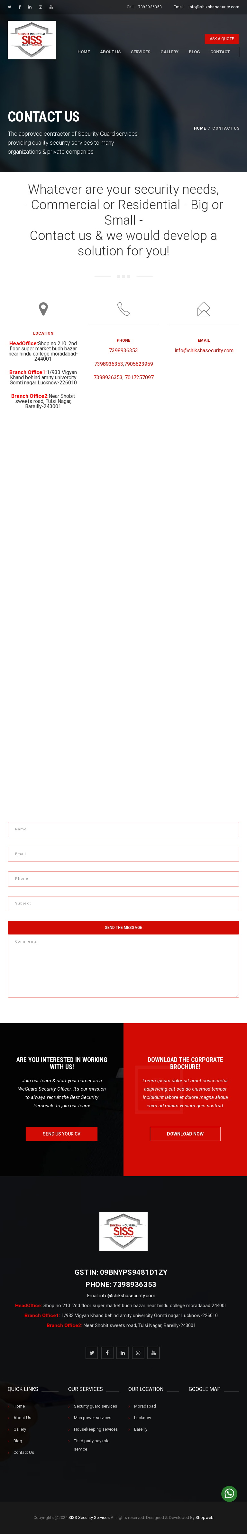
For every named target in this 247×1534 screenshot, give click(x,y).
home (200, 128)
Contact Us (24, 1452)
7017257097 (139, 377)
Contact (220, 51)
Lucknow (142, 1418)
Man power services (92, 1418)
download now (185, 1133)
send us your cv (61, 1133)
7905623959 (138, 364)
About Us (110, 51)
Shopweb (205, 1517)
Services (140, 51)
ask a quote (222, 39)
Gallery (169, 51)
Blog (194, 51)
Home (84, 51)
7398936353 (150, 7)
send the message (123, 927)
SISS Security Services (89, 1517)
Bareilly (140, 1429)
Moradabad (145, 1406)
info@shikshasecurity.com (213, 7)
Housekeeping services (96, 1429)
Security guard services (95, 1406)
